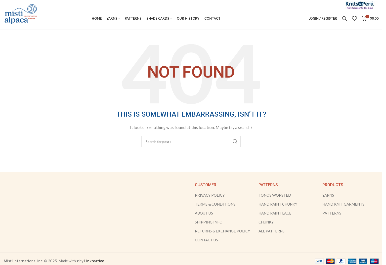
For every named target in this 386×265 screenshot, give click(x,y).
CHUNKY (266, 222)
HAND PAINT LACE (274, 213)
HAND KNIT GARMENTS (343, 204)
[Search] (344, 19)
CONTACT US (206, 240)
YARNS (328, 195)
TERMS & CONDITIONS (215, 204)
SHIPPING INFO (208, 222)
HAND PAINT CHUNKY (277, 204)
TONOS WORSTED (274, 195)
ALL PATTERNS (271, 231)
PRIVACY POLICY (210, 195)
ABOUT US (204, 213)
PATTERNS (331, 213)
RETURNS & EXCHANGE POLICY (222, 231)
